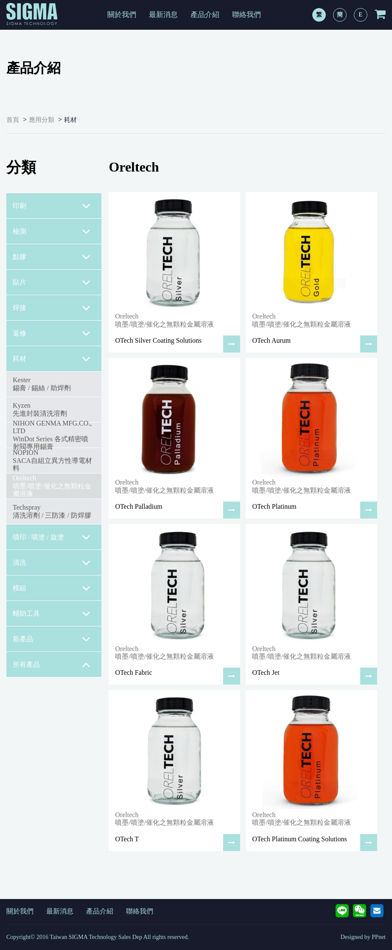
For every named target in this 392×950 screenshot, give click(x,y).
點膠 (52, 257)
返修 (52, 333)
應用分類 (41, 119)
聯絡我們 (246, 15)
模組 (52, 588)
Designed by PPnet (363, 937)
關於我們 (121, 15)
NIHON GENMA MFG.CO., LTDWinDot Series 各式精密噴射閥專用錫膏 (52, 435)
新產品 (52, 639)
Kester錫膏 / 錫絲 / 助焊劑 (42, 383)
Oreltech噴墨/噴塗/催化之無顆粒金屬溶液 (52, 485)
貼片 (52, 282)
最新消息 (163, 15)
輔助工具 (52, 613)
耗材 (70, 119)
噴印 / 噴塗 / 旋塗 (52, 537)
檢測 (52, 231)
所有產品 (52, 664)
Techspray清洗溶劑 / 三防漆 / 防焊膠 (52, 511)
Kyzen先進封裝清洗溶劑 (40, 409)
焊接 (52, 308)
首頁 (12, 119)
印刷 (52, 206)
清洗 (52, 562)
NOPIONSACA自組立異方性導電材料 (52, 460)
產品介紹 (204, 15)
